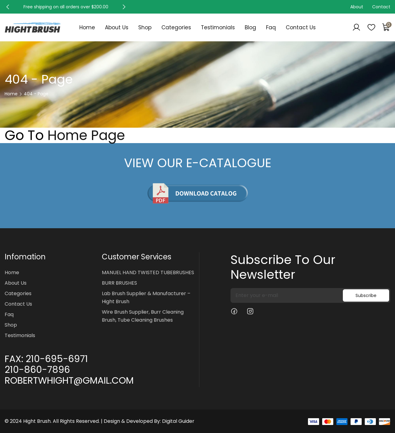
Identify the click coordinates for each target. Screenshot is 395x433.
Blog (250, 27)
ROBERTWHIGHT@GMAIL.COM (69, 380)
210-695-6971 (57, 359)
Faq (271, 27)
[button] (8, 7)
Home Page (86, 135)
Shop (145, 27)
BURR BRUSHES (119, 283)
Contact (381, 7)
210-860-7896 (37, 369)
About (356, 7)
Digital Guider (178, 421)
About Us (116, 27)
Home (87, 27)
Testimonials (218, 27)
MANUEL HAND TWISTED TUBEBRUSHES (148, 272)
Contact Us (301, 27)
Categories (176, 27)
